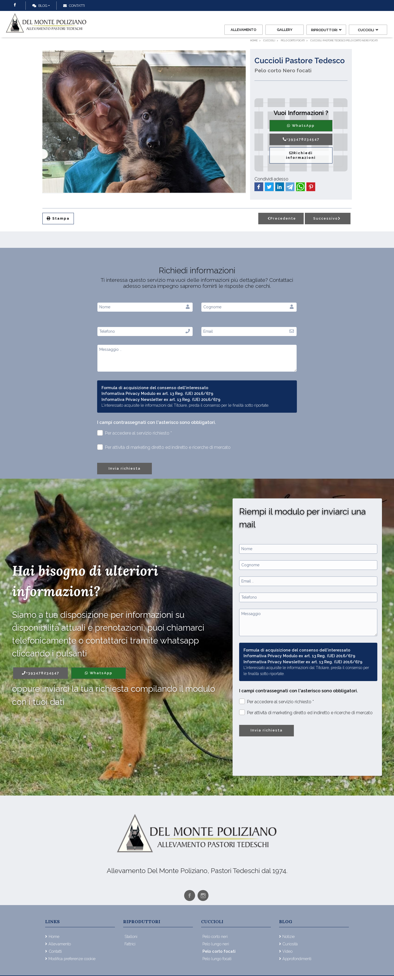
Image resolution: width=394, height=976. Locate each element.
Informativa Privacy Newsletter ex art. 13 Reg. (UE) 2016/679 (161, 399)
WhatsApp (301, 126)
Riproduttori (326, 30)
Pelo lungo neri (215, 943)
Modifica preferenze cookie (71, 958)
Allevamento (243, 30)
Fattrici (129, 943)
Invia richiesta (125, 468)
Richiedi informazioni (301, 155)
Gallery (284, 30)
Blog (39, 6)
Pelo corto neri (215, 936)
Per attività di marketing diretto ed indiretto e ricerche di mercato (164, 447)
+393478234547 (301, 139)
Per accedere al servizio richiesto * (134, 433)
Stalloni (130, 936)
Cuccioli (368, 30)
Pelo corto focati (219, 951)
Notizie (288, 936)
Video (287, 951)
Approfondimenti (296, 958)
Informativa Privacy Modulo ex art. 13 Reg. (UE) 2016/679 (157, 393)
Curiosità (290, 943)
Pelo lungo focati (216, 958)
